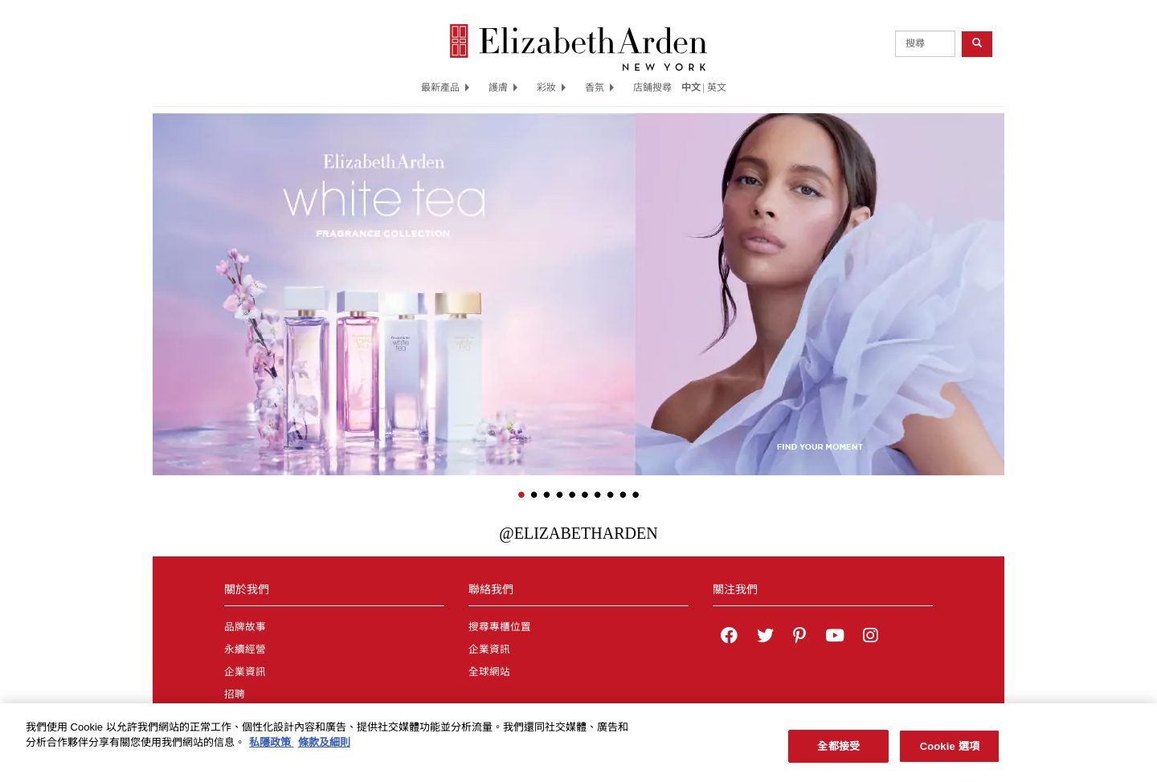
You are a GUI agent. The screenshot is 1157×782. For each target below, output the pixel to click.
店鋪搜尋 (652, 87)
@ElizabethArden (578, 533)
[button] (165, 271)
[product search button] (977, 43)
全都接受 (838, 753)
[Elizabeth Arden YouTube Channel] (834, 637)
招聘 (234, 694)
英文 (716, 87)
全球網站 (489, 672)
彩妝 (551, 87)
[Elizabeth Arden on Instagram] (870, 637)
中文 (691, 87)
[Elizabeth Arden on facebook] (729, 637)
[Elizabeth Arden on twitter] (765, 637)
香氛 (599, 87)
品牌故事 (245, 627)
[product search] (925, 44)
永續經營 (245, 649)
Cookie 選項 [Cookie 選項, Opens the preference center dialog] (949, 753)
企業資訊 (245, 672)
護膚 (503, 87)
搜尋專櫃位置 (499, 627)
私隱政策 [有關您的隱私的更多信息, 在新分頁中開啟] (271, 749)
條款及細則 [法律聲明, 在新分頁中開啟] (324, 749)
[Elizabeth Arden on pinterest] (799, 637)
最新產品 (445, 87)
